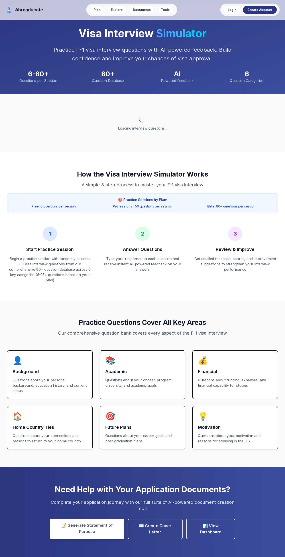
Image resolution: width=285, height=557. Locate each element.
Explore (117, 10)
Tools (165, 10)
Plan (97, 10)
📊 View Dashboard (211, 528)
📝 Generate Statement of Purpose (87, 528)
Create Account (259, 10)
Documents (142, 10)
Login (232, 10)
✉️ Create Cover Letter (155, 528)
